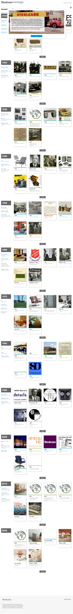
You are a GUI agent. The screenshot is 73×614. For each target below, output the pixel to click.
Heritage (18, 2)
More (42, 56)
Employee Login (68, 2)
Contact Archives (67, 599)
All (7, 12)
